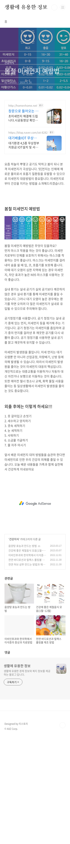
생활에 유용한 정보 (25, 7)
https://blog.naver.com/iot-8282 (28, 132)
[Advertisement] (35, 503)
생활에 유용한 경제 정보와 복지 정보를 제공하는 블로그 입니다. (27, 672)
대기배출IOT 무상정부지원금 (22, 138)
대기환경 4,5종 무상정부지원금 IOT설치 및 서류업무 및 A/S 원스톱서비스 (23, 145)
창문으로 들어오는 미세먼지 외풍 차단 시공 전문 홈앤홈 (23, 111)
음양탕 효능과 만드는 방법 (22, 546)
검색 (54, 7)
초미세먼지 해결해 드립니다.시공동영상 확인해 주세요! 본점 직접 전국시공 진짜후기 (23, 118)
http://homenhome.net (22, 105)
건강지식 (14, 539)
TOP (63, 725)
